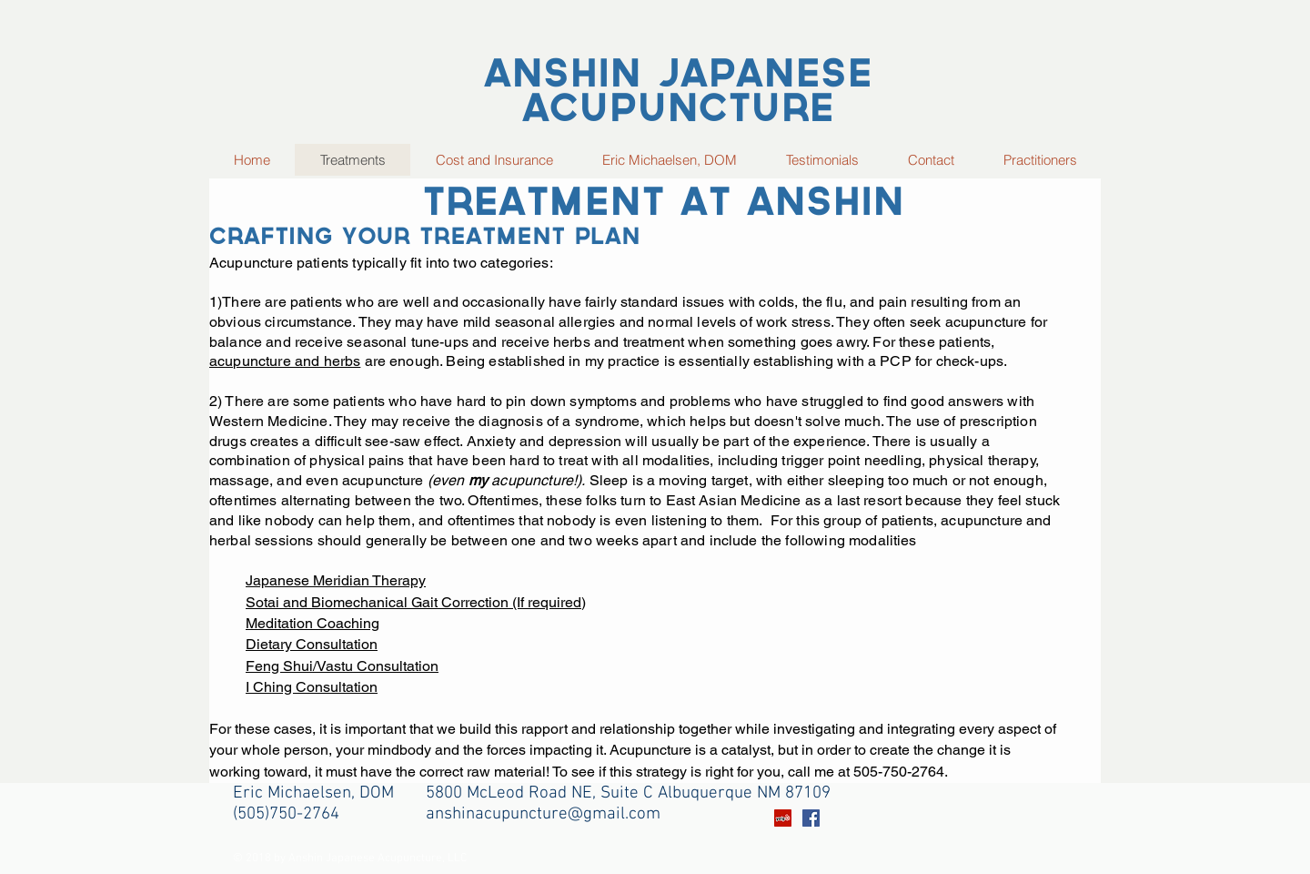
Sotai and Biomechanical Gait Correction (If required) (416, 602)
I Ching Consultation (312, 687)
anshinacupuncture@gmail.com (543, 814)
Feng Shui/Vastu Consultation (342, 666)
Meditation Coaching (312, 623)
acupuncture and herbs (284, 361)
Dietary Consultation (312, 644)
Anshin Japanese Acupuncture (678, 93)
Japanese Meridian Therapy (336, 580)
